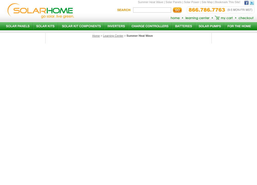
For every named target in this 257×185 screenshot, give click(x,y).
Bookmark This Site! (227, 2)
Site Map (207, 2)
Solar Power (191, 2)
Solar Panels (173, 2)
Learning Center (113, 35)
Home (96, 35)
